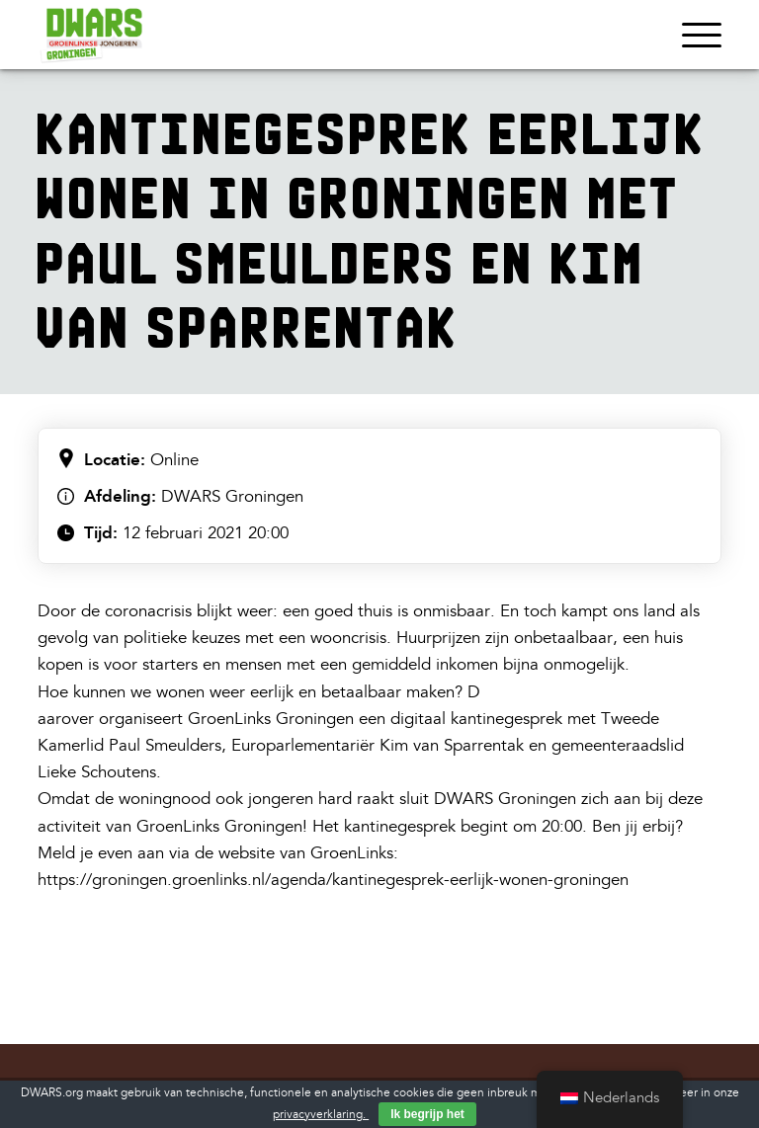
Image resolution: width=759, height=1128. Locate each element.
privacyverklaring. (321, 1114)
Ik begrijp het (427, 1114)
